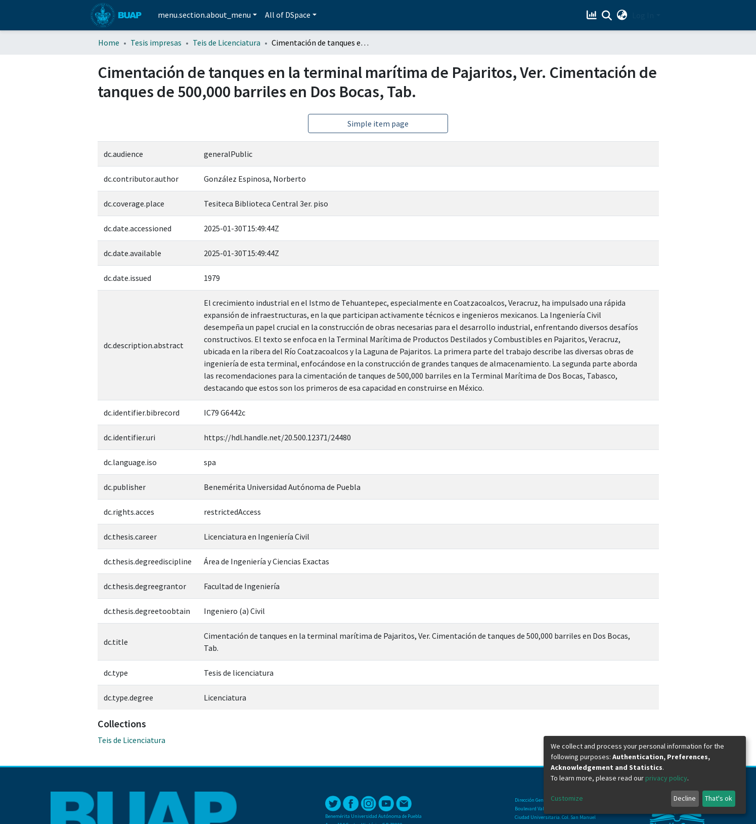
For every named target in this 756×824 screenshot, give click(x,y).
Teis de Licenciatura (226, 42)
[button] (621, 15)
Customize (567, 798)
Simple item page (378, 123)
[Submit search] (606, 15)
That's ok (718, 798)
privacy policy (666, 777)
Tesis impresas (156, 42)
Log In (643, 15)
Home (108, 42)
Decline (685, 798)
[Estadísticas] (592, 15)
